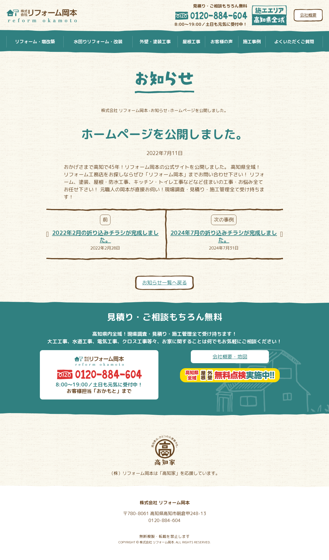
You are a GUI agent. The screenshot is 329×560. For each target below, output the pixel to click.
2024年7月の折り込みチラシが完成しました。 (223, 236)
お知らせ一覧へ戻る (164, 282)
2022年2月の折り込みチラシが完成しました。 (105, 236)
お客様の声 (221, 42)
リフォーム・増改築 (35, 42)
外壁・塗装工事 (155, 42)
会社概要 (308, 15)
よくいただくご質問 (294, 42)
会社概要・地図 (229, 356)
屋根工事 (191, 42)
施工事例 (252, 42)
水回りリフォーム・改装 (98, 42)
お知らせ (164, 79)
